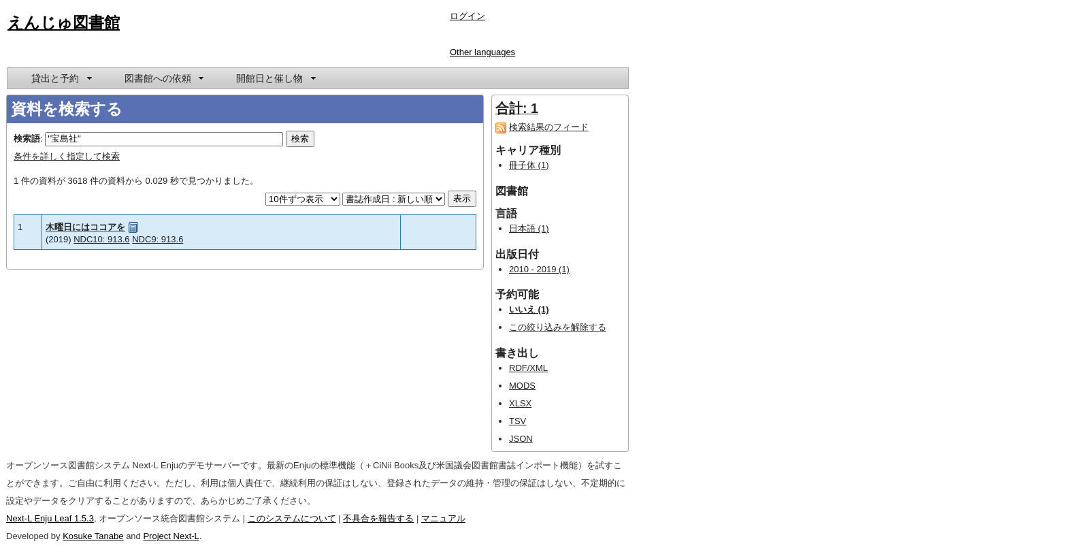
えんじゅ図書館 (63, 22)
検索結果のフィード (549, 127)
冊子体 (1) (529, 165)
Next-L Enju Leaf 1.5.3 (50, 518)
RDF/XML (528, 368)
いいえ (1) (529, 309)
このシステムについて (292, 518)
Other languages (482, 52)
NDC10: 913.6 (101, 239)
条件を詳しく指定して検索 (67, 156)
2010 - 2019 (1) (539, 269)
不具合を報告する (378, 518)
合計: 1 (516, 108)
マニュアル (443, 518)
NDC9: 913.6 (157, 239)
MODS (522, 386)
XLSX (520, 403)
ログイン (467, 16)
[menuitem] (60, 78)
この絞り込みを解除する (557, 327)
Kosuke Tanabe (93, 536)
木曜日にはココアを (85, 227)
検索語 (27, 138)
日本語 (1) (529, 228)
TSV (517, 421)
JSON (521, 439)
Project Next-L (171, 536)
